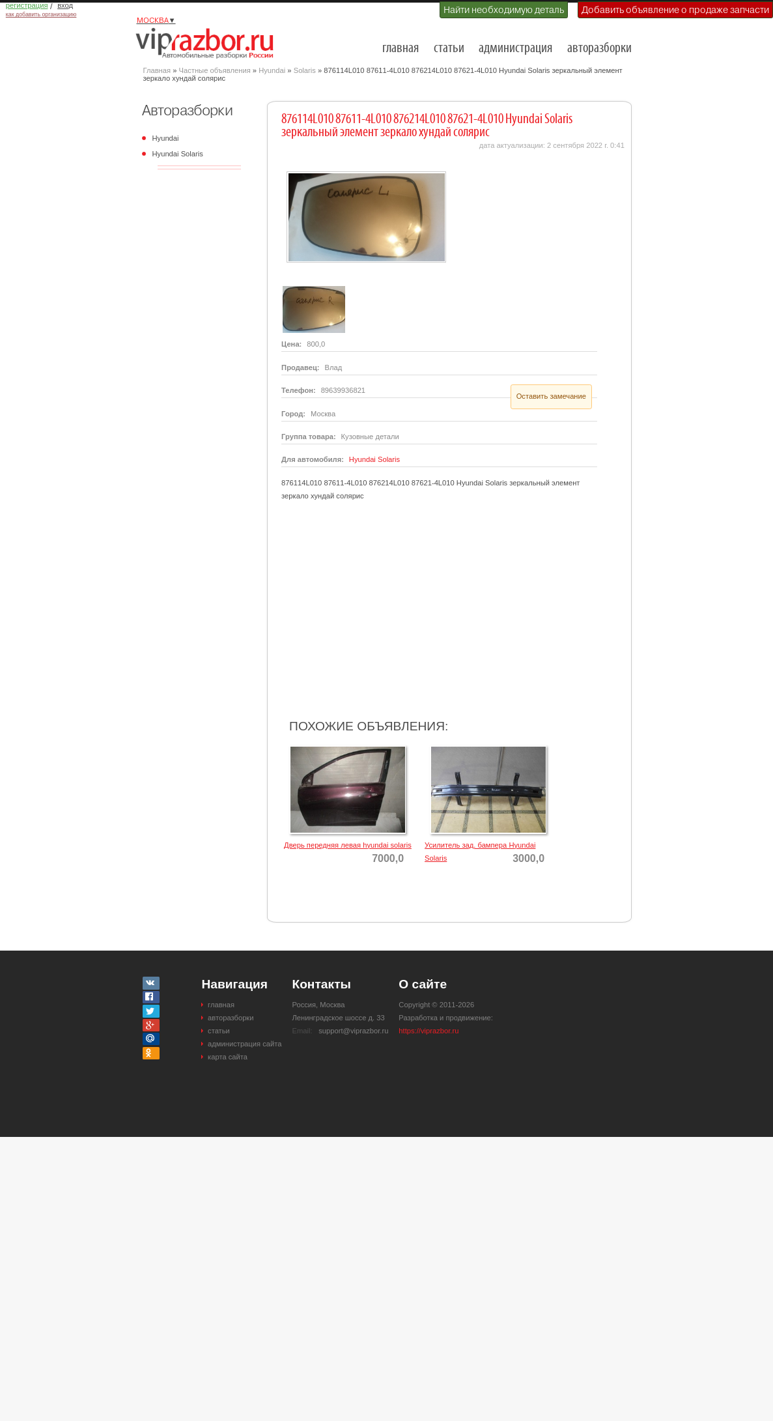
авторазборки (599, 48)
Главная (157, 70)
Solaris (305, 70)
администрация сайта (244, 1044)
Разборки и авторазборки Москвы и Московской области (208, 43)
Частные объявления (215, 70)
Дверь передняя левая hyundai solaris (348, 845)
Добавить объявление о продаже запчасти (675, 10)
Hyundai (272, 70)
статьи (449, 48)
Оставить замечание (551, 396)
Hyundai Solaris (177, 154)
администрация (515, 48)
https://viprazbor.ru (428, 1031)
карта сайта (227, 1057)
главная (400, 48)
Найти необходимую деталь (503, 10)
